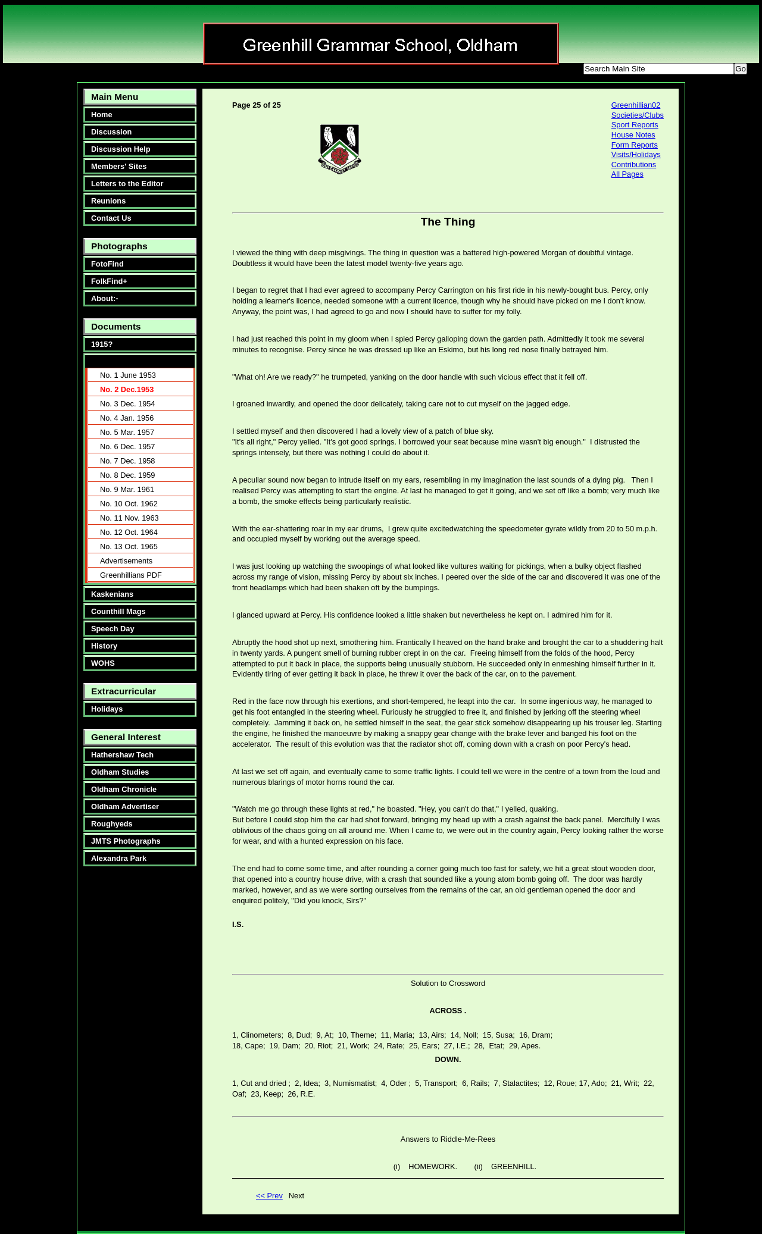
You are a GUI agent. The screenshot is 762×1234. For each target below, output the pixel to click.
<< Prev (269, 1195)
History (104, 645)
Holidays (107, 708)
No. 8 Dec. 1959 (127, 475)
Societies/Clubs (637, 115)
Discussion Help (121, 149)
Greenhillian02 (636, 105)
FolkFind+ (109, 281)
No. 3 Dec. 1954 (127, 403)
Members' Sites (118, 166)
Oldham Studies (120, 772)
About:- (104, 298)
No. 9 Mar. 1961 (127, 489)
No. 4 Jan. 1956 (127, 418)
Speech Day (113, 628)
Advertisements (126, 560)
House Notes (633, 134)
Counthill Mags (118, 611)
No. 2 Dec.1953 (127, 389)
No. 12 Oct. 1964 (129, 532)
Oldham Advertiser (125, 806)
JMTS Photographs (126, 841)
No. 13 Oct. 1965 (129, 546)
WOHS (103, 663)
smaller (423, 70)
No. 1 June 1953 (128, 375)
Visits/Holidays (636, 154)
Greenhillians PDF (131, 575)
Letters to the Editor (127, 183)
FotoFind (107, 263)
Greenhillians (113, 361)
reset (463, 70)
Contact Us (111, 218)
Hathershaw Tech (122, 754)
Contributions (633, 164)
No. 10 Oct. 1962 (129, 503)
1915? (102, 344)
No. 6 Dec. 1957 (127, 446)
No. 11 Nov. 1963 (129, 517)
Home (102, 114)
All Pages (627, 174)
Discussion (111, 131)
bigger (380, 70)
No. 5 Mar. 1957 (127, 432)
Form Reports (634, 144)
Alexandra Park (118, 858)
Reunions (108, 200)
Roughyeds (112, 823)
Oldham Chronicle (124, 789)
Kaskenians (112, 594)
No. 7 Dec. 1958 (127, 460)
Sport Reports (634, 124)
